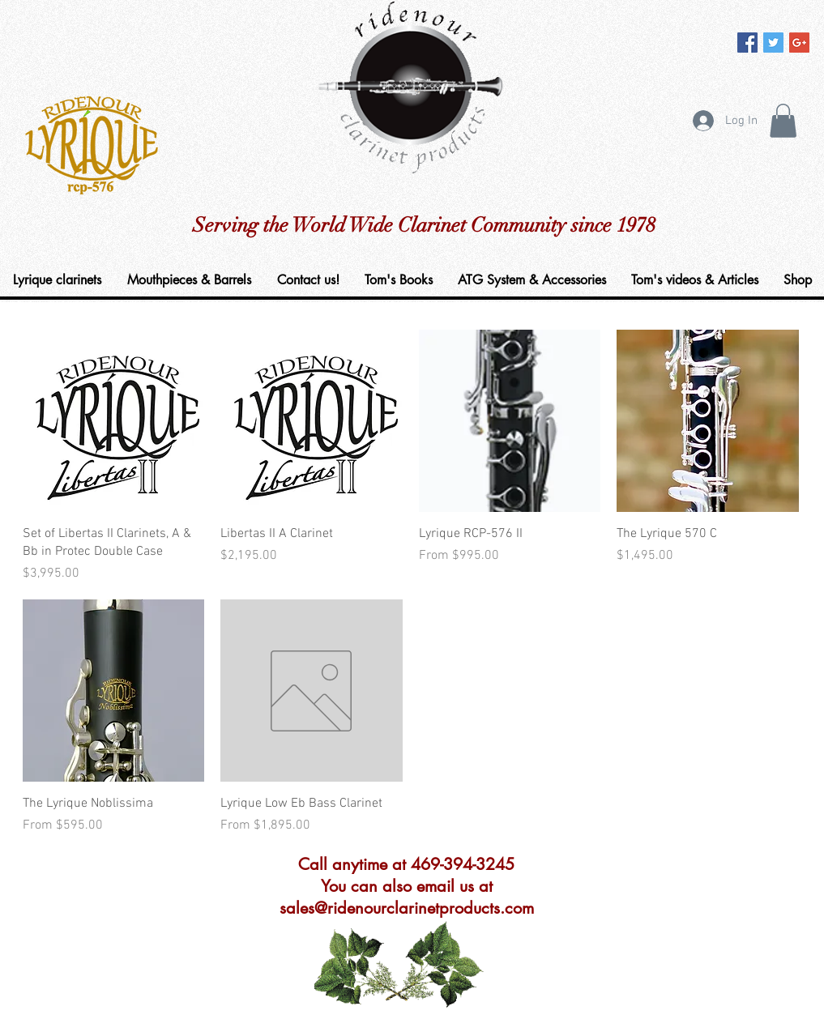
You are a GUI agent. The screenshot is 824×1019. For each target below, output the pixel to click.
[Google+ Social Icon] (799, 42)
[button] (783, 121)
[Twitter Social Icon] (773, 42)
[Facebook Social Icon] (747, 42)
